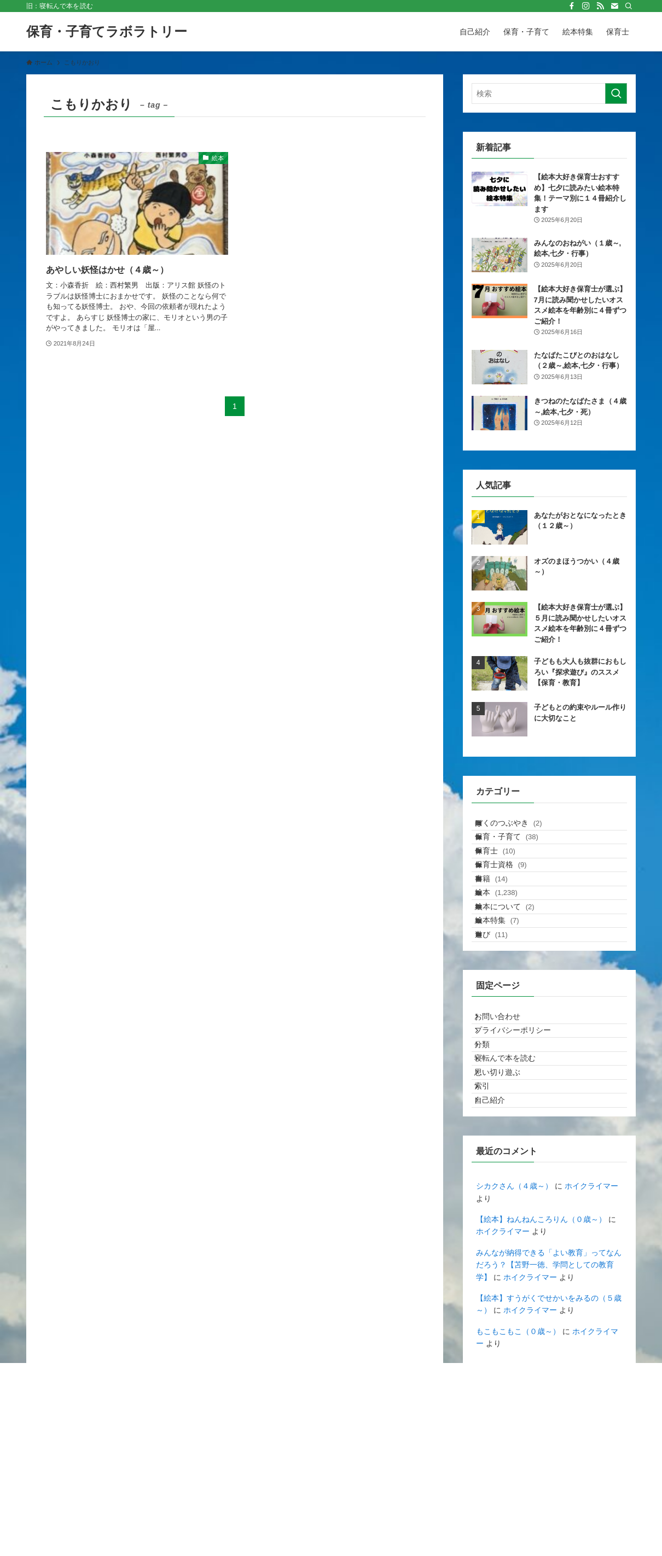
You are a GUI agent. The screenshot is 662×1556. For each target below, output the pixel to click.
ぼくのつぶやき (519, 827)
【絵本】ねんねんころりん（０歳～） (541, 1360)
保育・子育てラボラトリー (106, 31)
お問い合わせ (506, 1100)
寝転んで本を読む (513, 1167)
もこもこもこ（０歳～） (518, 1471)
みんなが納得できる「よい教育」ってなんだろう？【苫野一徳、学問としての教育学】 (549, 1405)
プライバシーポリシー (521, 1122)
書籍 (501, 918)
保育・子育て (517, 849)
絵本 (506, 941)
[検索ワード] (549, 93)
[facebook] (572, 6)
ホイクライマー (591, 1327)
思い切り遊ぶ (506, 1190)
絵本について (515, 963)
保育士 (505, 872)
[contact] (614, 6)
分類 (490, 1145)
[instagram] (586, 6)
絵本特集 (507, 986)
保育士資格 (511, 895)
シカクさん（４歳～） (514, 1327)
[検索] (629, 6)
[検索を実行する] (616, 93)
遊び (501, 1008)
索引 (490, 1213)
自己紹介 (498, 1236)
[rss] (600, 6)
